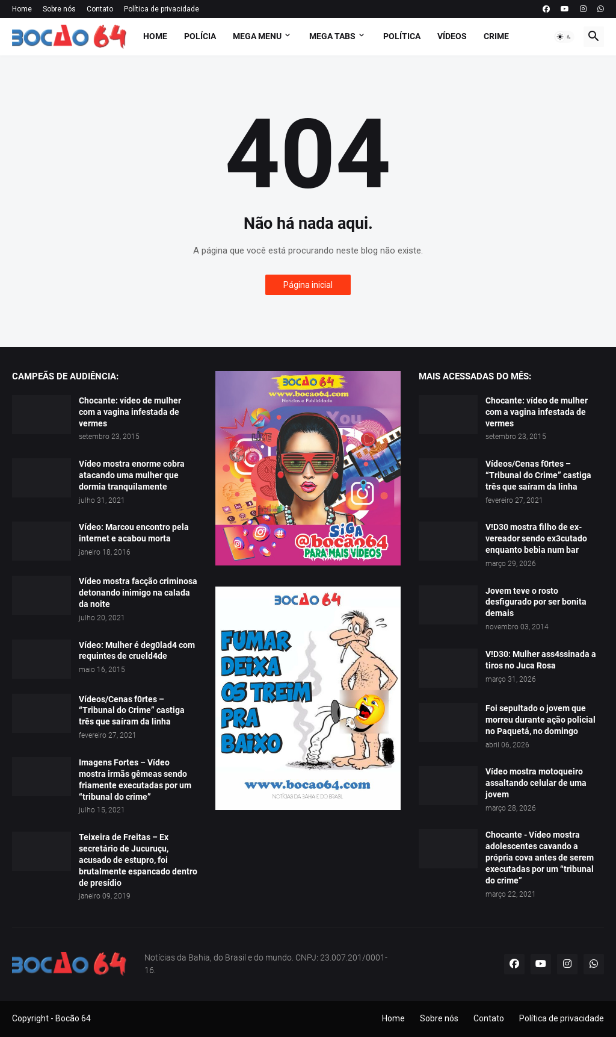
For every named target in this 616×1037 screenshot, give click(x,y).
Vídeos (452, 36)
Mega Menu (257, 36)
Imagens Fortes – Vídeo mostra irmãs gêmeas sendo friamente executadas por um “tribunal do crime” (135, 780)
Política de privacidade (161, 9)
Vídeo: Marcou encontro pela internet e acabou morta (134, 532)
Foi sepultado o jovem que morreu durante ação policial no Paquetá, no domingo (540, 719)
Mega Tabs (332, 36)
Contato (100, 9)
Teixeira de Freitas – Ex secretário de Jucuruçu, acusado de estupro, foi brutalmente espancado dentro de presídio (138, 860)
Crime (496, 36)
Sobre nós (59, 9)
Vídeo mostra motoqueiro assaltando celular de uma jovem (536, 783)
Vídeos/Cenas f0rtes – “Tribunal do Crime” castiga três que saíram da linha (132, 710)
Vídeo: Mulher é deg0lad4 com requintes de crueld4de (137, 650)
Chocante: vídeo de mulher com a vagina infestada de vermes (130, 412)
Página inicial (308, 285)
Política (401, 36)
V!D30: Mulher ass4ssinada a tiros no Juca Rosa (540, 659)
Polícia (200, 36)
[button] (564, 37)
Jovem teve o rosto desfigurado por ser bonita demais (536, 602)
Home (22, 9)
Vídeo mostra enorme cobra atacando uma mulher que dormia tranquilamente (132, 475)
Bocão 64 (73, 1018)
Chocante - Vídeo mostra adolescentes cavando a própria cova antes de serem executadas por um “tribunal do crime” (539, 857)
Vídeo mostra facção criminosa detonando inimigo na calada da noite (138, 592)
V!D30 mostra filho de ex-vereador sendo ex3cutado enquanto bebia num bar (536, 538)
